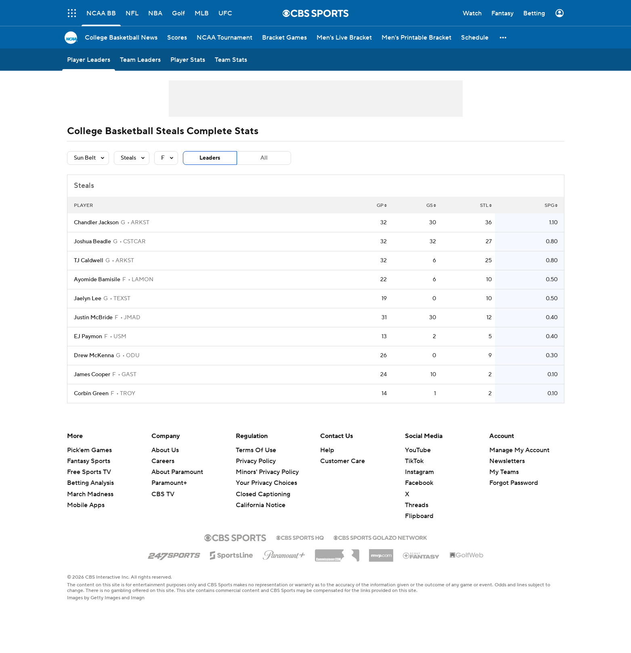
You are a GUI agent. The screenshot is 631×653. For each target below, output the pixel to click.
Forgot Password (513, 483)
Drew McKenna (94, 355)
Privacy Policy (256, 461)
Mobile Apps (86, 505)
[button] (503, 37)
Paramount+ (169, 483)
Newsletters (507, 461)
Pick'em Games (89, 450)
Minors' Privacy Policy (267, 472)
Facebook (419, 483)
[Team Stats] (231, 59)
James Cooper (92, 374)
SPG (551, 205)
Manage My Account (519, 450)
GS (431, 205)
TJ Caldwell (88, 260)
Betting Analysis (90, 483)
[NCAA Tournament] (224, 37)
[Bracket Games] (284, 37)
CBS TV (162, 494)
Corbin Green (91, 393)
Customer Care (342, 461)
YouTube (418, 450)
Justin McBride (93, 317)
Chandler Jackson (96, 222)
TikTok (414, 461)
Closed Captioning (263, 494)
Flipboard (419, 516)
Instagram (419, 472)
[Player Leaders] (88, 59)
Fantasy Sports (88, 461)
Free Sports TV (89, 472)
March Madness (90, 494)
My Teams (504, 472)
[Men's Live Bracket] (344, 37)
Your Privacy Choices (266, 483)
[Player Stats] (188, 59)
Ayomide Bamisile (97, 279)
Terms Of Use (256, 450)
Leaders (209, 158)
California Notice (260, 505)
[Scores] (177, 37)
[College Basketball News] (121, 37)
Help (327, 450)
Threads (416, 505)
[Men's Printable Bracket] (416, 37)
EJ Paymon (88, 336)
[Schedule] (474, 37)
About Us (165, 450)
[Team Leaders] (140, 59)
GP (382, 205)
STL (486, 205)
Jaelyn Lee (87, 298)
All (264, 158)
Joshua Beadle (92, 241)
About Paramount (177, 472)
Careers (162, 461)
